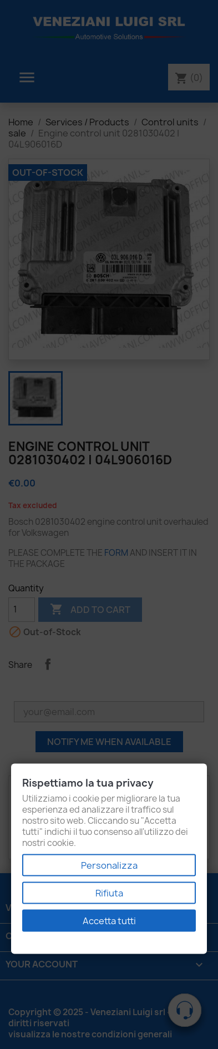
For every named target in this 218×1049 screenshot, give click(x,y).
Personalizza (109, 865)
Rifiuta (109, 893)
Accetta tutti (109, 921)
